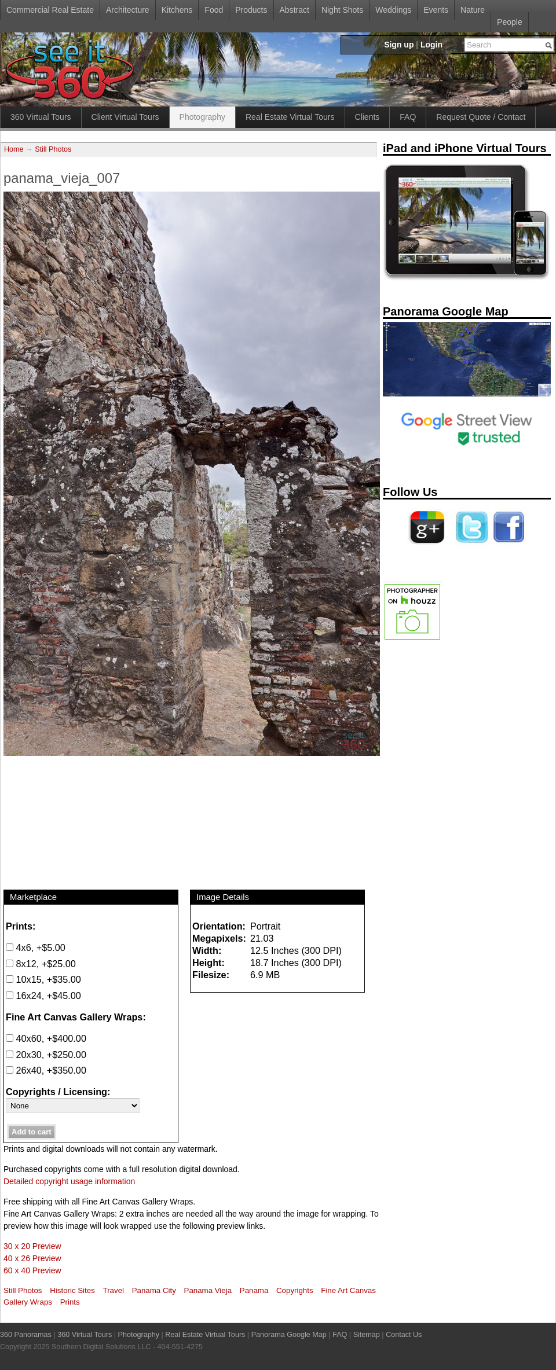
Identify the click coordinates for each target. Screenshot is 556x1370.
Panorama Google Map (289, 1335)
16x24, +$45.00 (43, 995)
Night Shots (342, 9)
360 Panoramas (26, 1335)
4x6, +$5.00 (35, 947)
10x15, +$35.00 (43, 979)
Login (431, 44)
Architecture (127, 9)
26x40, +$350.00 (46, 1070)
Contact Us (404, 1335)
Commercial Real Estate (50, 9)
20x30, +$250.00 (46, 1054)
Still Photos (53, 149)
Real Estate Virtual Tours (290, 117)
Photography (202, 117)
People (509, 22)
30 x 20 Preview (32, 1246)
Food (213, 9)
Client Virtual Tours (125, 117)
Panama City (154, 1290)
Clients (367, 117)
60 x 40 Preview (32, 1270)
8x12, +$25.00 (41, 963)
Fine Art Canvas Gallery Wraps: (76, 1017)
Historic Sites (72, 1290)
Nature (472, 9)
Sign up (399, 44)
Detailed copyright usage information (69, 1181)
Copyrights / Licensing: (58, 1091)
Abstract (294, 9)
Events (435, 9)
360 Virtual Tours (40, 117)
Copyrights (294, 1290)
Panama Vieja (208, 1290)
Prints (70, 1302)
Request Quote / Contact (480, 117)
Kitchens (177, 9)
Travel (113, 1290)
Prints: (20, 926)
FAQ (408, 117)
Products (251, 9)
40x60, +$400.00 (46, 1038)
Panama (254, 1290)
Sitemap (366, 1335)
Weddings (393, 9)
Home (14, 149)
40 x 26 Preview (32, 1258)
